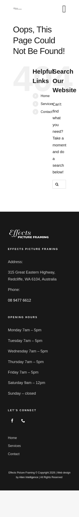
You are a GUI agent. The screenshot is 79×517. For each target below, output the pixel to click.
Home (45, 96)
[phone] (23, 420)
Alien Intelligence (28, 477)
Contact (46, 112)
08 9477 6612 (19, 300)
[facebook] (12, 420)
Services (47, 104)
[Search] (56, 184)
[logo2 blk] (17, 9)
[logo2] (29, 230)
